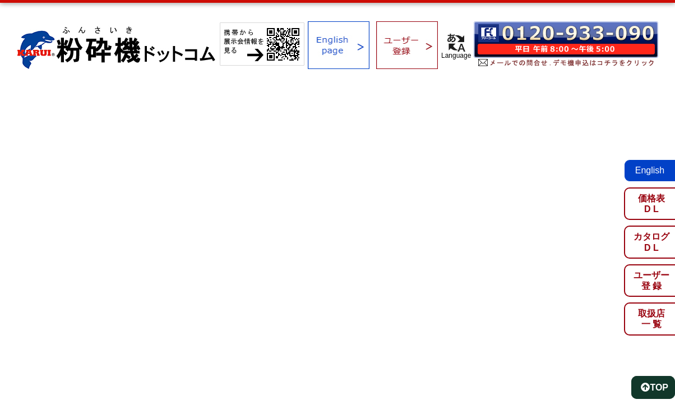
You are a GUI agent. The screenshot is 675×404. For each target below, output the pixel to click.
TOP (654, 387)
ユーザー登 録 (651, 280)
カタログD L (651, 242)
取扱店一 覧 (651, 319)
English (649, 170)
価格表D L (651, 204)
